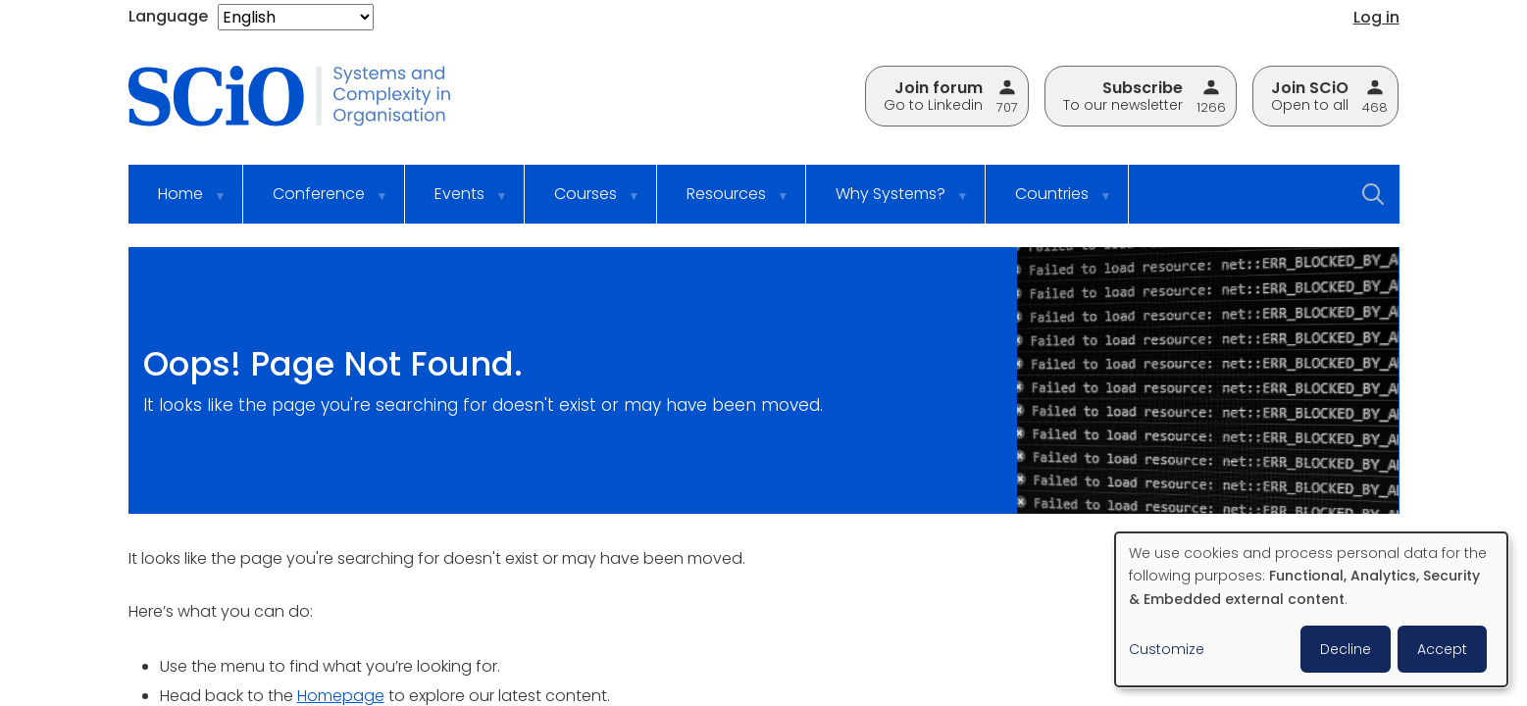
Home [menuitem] (179, 203)
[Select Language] (296, 17)
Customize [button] (1166, 649)
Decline (1345, 649)
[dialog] (1311, 609)
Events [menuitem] (458, 203)
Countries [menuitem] (1051, 203)
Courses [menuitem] (584, 203)
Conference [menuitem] (317, 203)
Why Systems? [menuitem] (889, 203)
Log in (1376, 17)
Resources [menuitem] (725, 203)
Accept (1442, 649)
